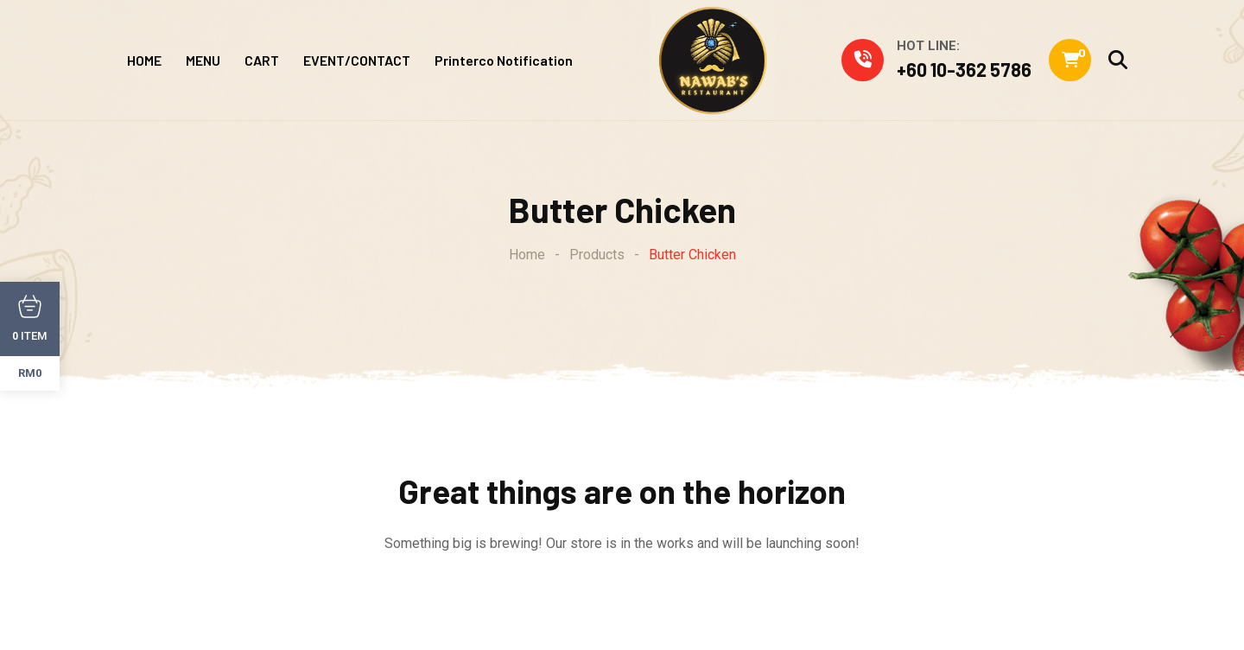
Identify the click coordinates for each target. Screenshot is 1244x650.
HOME (144, 60)
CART (261, 60)
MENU (203, 60)
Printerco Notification (504, 60)
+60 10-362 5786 (964, 69)
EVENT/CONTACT (356, 60)
